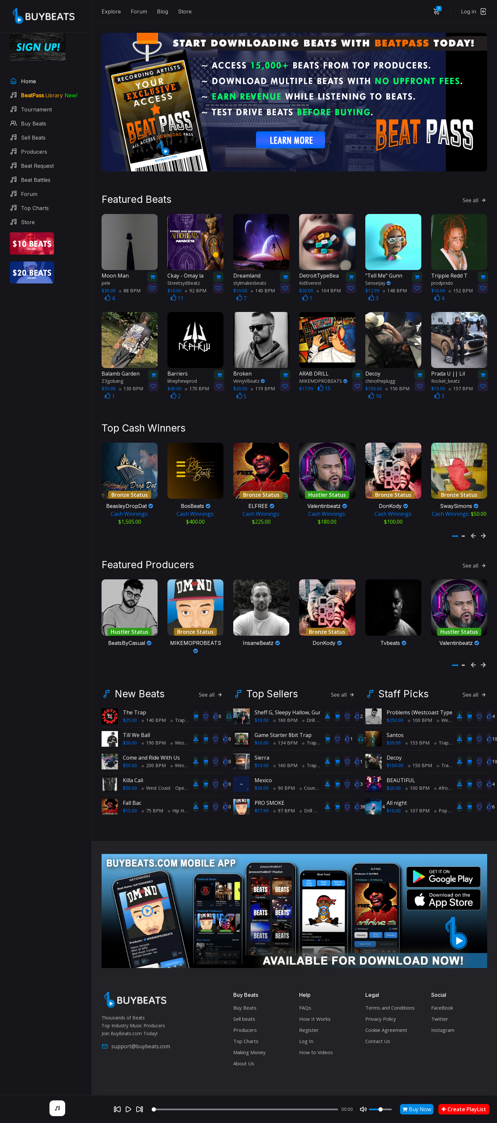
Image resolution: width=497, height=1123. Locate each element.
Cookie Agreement (386, 1012)
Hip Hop (178, 793)
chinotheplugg (380, 372)
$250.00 (395, 703)
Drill (308, 703)
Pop (440, 793)
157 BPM (461, 380)
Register (309, 1012)
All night (397, 785)
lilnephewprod (182, 372)
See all (475, 191)
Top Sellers (272, 676)
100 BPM (420, 703)
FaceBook (442, 990)
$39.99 (394, 725)
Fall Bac (132, 785)
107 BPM (417, 793)
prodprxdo (442, 274)
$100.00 (395, 748)
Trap (177, 703)
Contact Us (377, 1023)
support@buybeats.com (136, 1029)
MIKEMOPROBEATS (323, 372)
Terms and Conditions (390, 990)
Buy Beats (245, 990)
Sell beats (244, 1001)
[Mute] (363, 1109)
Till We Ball (136, 717)
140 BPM (263, 282)
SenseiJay (378, 274)
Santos (395, 717)
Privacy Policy (380, 1001)
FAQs (305, 990)
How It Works (315, 1001)
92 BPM (195, 282)
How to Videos (316, 1035)
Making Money (249, 1035)
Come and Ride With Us (151, 740)
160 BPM (285, 703)
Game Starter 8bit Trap (283, 717)
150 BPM (397, 380)
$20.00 (394, 770)
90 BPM (284, 770)
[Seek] (245, 1109)
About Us (243, 1046)
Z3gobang (112, 372)
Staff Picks (403, 676)
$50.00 (130, 725)
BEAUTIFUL (401, 762)
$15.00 (130, 793)
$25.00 (130, 703)
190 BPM (154, 725)
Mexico (263, 762)
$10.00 (262, 703)
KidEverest (310, 274)
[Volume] (380, 1109)
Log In (306, 1023)
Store (185, 11)
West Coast (185, 725)
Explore (111, 11)
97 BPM (284, 793)
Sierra (262, 740)
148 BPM (395, 282)
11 (177, 289)
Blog (162, 11)
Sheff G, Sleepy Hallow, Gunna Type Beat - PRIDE (314, 695)
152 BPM (461, 282)
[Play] (128, 1109)
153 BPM (417, 725)
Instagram (442, 1012)
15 (324, 379)
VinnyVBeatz (249, 372)
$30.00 (262, 770)
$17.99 (262, 793)
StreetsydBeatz (183, 274)
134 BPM (285, 725)
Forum (139, 11)
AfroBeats (447, 770)
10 (375, 387)
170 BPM (197, 380)
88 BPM (130, 282)
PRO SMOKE (269, 785)
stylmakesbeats (249, 274)
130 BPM (131, 380)
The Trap (134, 695)
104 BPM (328, 282)
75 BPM (152, 793)
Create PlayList (464, 1109)
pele (106, 274)
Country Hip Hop (319, 770)
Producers (245, 1012)
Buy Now (416, 1109)
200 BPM (154, 748)
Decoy (394, 740)
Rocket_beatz (445, 372)
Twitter (439, 1001)
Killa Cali (133, 762)
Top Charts (245, 1023)
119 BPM (263, 380)
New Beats (139, 676)
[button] (455, 523)
